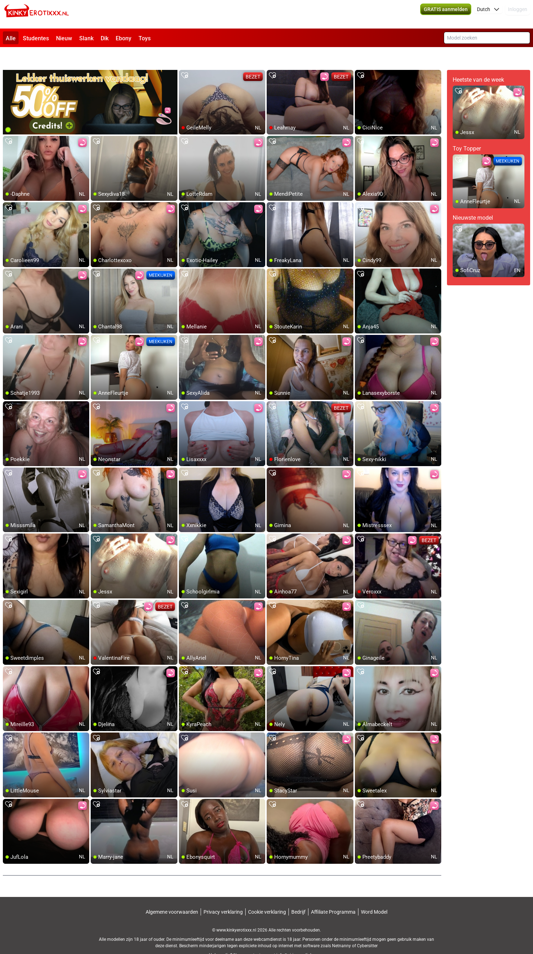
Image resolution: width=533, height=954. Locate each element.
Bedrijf (298, 893)
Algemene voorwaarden (172, 893)
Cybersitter (367, 927)
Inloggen (517, 14)
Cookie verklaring (267, 893)
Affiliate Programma (333, 893)
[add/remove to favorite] (185, 57)
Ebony (123, 38)
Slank (86, 38)
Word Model (374, 893)
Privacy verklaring (223, 893)
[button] (488, 14)
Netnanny (342, 927)
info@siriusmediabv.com (300, 936)
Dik (105, 38)
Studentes (36, 38)
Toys (145, 38)
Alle (11, 38)
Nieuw (64, 38)
